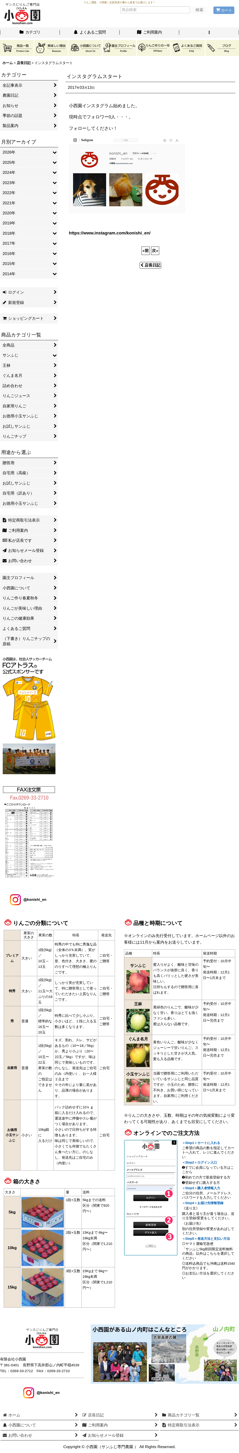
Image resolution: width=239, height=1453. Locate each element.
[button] (209, 32)
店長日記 (150, 265)
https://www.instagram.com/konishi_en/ (110, 232)
